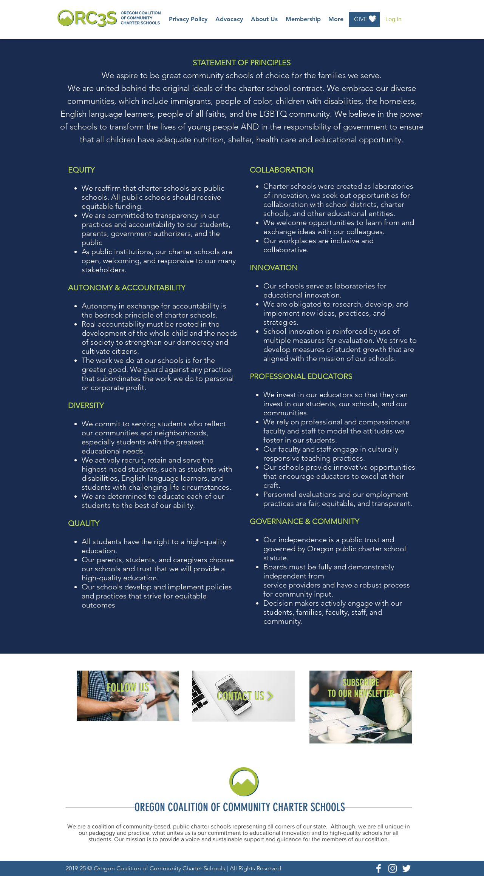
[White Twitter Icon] (406, 868)
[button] (229, 19)
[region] (128, 696)
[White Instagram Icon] (392, 868)
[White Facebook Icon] (378, 868)
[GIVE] (364, 19)
